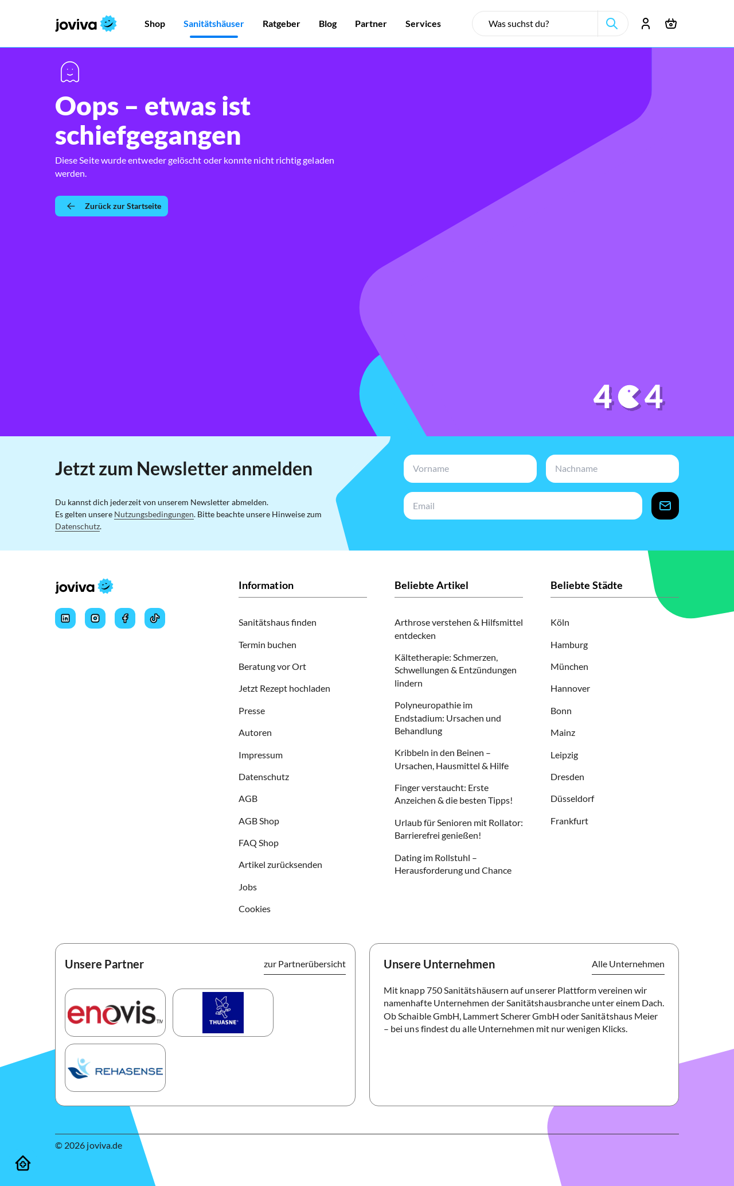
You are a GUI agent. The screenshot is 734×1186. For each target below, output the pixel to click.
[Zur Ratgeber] (281, 23)
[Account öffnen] (646, 23)
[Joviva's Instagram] (95, 618)
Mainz (562, 732)
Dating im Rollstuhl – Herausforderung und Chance (453, 863)
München (569, 666)
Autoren (255, 732)
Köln (559, 622)
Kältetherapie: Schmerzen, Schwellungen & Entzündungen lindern (456, 670)
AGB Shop (259, 820)
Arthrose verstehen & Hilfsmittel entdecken (459, 628)
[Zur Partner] (371, 23)
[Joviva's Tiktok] (155, 618)
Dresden (567, 776)
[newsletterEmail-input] (520, 506)
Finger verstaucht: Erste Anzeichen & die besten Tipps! (454, 793)
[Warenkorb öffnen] (671, 23)
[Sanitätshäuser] (23, 1163)
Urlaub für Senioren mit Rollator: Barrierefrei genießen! (459, 828)
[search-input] (539, 23)
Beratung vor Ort (272, 666)
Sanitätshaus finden (278, 622)
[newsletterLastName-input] (610, 469)
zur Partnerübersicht (305, 963)
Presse (252, 710)
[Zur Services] (423, 23)
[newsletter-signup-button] (665, 506)
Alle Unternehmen (628, 963)
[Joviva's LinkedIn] (65, 618)
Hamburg (569, 644)
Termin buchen (267, 644)
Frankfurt (569, 820)
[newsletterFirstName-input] (468, 469)
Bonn (561, 710)
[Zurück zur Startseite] (111, 206)
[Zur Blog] (328, 23)
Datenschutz (77, 526)
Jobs (248, 886)
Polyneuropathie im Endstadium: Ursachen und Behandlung (448, 717)
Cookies (255, 908)
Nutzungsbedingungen (154, 514)
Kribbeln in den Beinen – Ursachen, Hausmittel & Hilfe (452, 758)
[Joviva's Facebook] (125, 618)
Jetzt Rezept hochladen (284, 688)
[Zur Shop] (155, 23)
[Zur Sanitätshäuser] (214, 23)
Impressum (261, 754)
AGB (248, 798)
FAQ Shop (259, 842)
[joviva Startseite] (86, 23)
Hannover (570, 688)
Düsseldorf (572, 798)
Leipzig (564, 754)
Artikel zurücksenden (280, 864)
